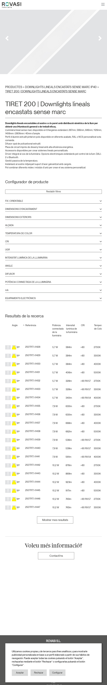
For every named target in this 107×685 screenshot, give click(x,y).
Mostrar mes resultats (55, 520)
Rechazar (38, 672)
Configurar (57, 672)
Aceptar (20, 672)
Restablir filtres (53, 191)
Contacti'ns (56, 555)
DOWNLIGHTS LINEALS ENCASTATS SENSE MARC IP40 (61, 87)
